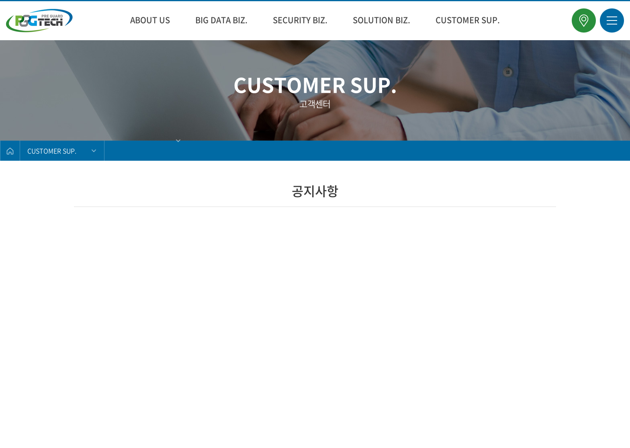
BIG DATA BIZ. (221, 20)
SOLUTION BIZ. (381, 20)
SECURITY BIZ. (300, 20)
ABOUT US (150, 20)
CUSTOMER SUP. (468, 20)
